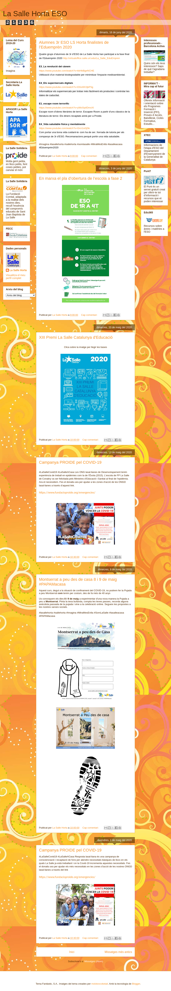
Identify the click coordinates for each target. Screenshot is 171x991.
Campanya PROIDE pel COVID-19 (70, 462)
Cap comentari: (89, 156)
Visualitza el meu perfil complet (15, 277)
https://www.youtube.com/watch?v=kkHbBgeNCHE (66, 70)
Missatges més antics (118, 952)
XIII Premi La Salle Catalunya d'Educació (76, 337)
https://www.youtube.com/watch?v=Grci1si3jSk (64, 128)
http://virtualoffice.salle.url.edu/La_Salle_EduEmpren (91, 58)
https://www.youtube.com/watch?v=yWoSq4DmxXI (66, 107)
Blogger (136, 983)
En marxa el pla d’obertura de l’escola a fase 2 (80, 178)
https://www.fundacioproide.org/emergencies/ (67, 492)
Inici (71, 952)
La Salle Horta (18, 270)
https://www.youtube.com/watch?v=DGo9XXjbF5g (66, 87)
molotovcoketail (99, 983)
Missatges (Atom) (93, 961)
